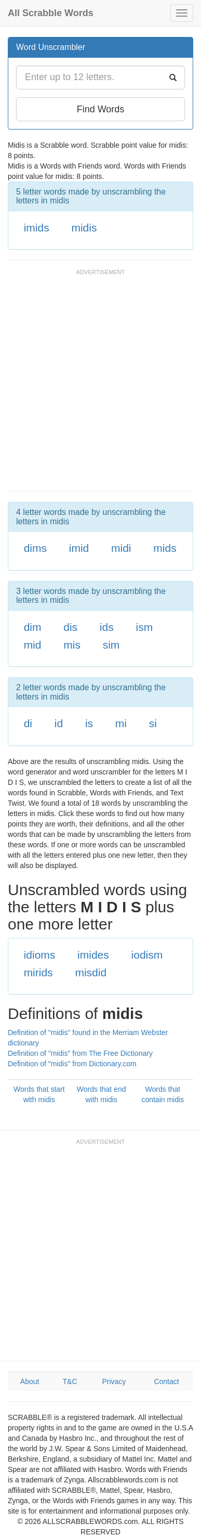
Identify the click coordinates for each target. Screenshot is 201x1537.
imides (93, 955)
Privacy (114, 1381)
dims (35, 548)
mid (33, 645)
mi (121, 723)
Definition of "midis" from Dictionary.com (72, 1064)
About (29, 1381)
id (59, 723)
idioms (40, 955)
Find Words (101, 109)
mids (164, 548)
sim (111, 645)
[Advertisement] (100, 385)
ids (107, 627)
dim (33, 627)
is (89, 723)
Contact (166, 1381)
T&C (70, 1381)
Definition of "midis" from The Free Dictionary (80, 1053)
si (153, 723)
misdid (90, 972)
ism (144, 627)
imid (79, 548)
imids (36, 228)
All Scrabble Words (50, 13)
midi (121, 548)
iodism (147, 955)
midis (84, 228)
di (28, 723)
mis (72, 645)
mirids (38, 972)
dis (70, 627)
